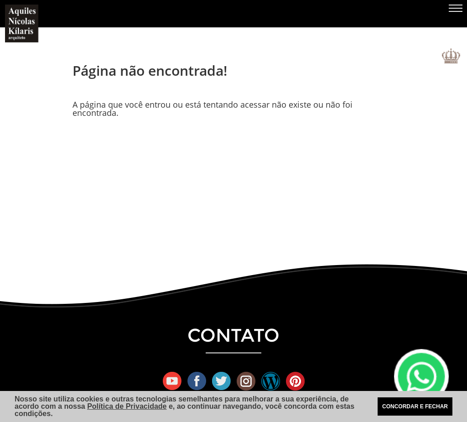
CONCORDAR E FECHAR (415, 406)
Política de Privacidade (126, 406)
